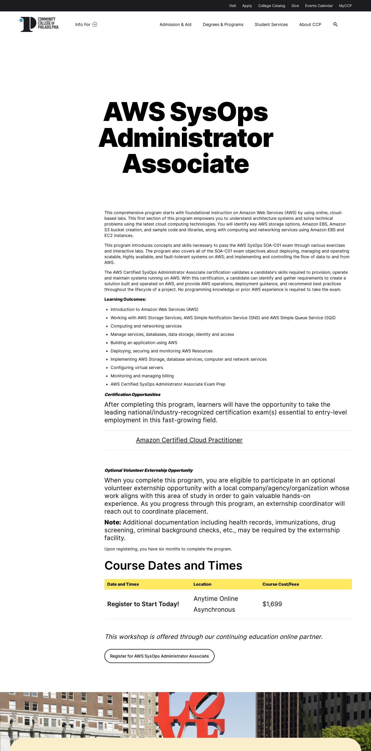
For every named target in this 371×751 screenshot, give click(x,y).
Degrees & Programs (226, 24)
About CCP (314, 24)
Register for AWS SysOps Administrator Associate (159, 656)
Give (295, 5)
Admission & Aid (178, 24)
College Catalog (271, 5)
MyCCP (345, 5)
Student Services (274, 24)
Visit (232, 5)
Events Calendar (319, 5)
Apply (247, 5)
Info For (87, 24)
